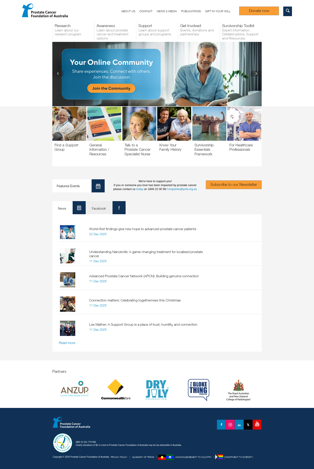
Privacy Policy (119, 457)
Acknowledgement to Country (193, 457)
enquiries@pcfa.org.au (182, 189)
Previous (57, 73)
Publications (191, 11)
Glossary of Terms (143, 457)
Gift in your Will (217, 11)
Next (256, 73)
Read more (67, 343)
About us (128, 11)
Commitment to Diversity (238, 457)
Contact (146, 11)
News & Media (167, 11)
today (139, 189)
